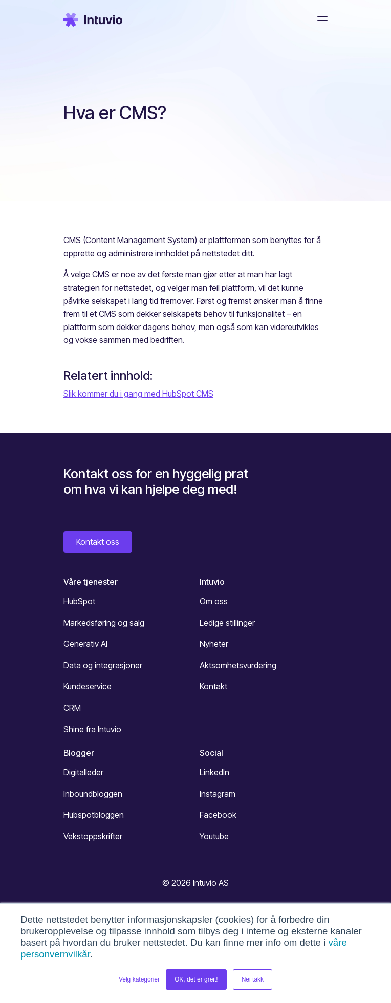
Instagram (217, 794)
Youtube (214, 836)
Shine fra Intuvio (92, 729)
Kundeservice (87, 686)
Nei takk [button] (253, 979)
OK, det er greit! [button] (196, 979)
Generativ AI (85, 644)
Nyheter (214, 644)
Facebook (218, 815)
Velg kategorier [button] (139, 979)
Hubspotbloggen (93, 815)
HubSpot (79, 601)
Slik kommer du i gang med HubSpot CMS (138, 393)
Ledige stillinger (227, 623)
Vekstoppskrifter (92, 836)
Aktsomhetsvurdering (238, 665)
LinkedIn (214, 772)
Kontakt (213, 686)
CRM (72, 708)
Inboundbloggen (92, 794)
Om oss (214, 601)
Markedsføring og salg (103, 623)
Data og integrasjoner (102, 665)
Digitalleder (83, 772)
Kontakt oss (97, 542)
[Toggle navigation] (319, 19)
